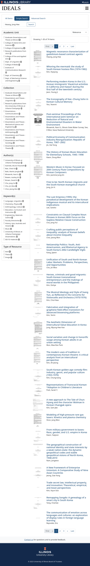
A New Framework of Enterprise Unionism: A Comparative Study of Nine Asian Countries (67, 470)
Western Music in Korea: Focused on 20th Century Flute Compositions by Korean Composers (65, 169)
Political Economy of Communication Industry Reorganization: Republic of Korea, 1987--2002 (65, 140)
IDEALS (11, 8)
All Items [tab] (9, 18)
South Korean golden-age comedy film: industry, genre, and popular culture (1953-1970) (66, 372)
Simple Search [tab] (22, 18)
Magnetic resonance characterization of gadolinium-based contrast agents (67, 53)
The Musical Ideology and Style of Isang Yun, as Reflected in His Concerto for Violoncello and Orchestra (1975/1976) (67, 295)
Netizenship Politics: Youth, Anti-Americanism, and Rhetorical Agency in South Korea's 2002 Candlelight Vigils (67, 247)
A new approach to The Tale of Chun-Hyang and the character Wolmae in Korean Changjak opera (65, 402)
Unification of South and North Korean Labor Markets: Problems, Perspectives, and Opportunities (67, 262)
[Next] (67, 46)
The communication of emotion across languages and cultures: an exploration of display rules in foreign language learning (67, 516)
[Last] (72, 46)
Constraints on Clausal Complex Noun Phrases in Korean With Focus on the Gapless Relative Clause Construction (66, 217)
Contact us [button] (28, 539)
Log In (85, 2)
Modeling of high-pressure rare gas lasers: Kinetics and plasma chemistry (66, 416)
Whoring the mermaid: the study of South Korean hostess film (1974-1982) (66, 68)
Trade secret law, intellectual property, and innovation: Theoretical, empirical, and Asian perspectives (66, 485)
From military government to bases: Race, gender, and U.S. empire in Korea (66, 431)
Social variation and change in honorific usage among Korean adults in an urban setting (67, 340)
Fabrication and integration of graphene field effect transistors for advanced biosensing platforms (65, 310)
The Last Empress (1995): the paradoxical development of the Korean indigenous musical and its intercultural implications (67, 200)
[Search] (15, 24)
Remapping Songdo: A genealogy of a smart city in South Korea (66, 499)
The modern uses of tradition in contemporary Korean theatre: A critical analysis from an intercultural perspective (67, 356)
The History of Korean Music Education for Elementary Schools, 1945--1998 (66, 153)
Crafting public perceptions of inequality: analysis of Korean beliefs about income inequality (65, 232)
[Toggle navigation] (87, 8)
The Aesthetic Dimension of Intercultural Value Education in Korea (66, 323)
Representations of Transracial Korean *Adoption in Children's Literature (66, 386)
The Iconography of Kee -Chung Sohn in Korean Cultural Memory (67, 100)
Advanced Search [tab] (38, 18)
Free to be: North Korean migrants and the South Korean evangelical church (66, 183)
